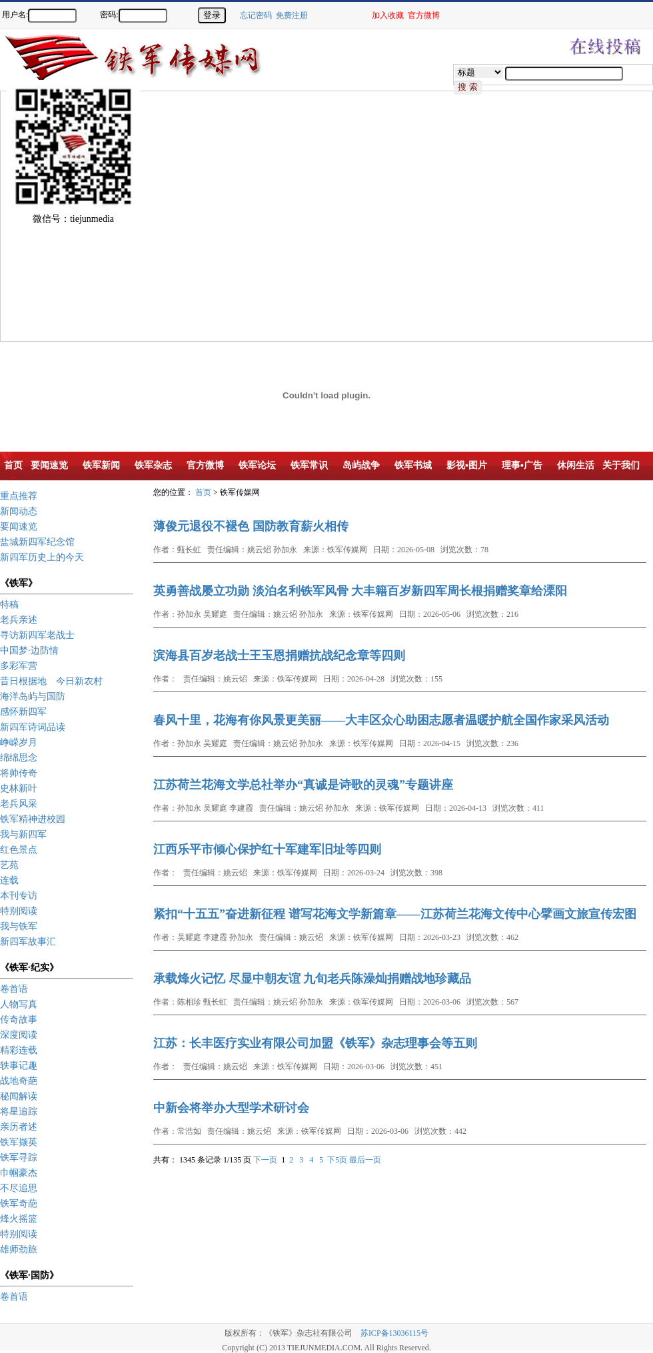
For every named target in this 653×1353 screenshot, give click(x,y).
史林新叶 (18, 788)
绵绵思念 (18, 758)
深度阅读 (18, 1035)
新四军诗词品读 (32, 727)
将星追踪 (18, 1112)
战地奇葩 (18, 1081)
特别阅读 (18, 911)
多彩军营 (18, 666)
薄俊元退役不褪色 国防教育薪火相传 (250, 526)
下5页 (337, 1159)
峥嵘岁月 (18, 742)
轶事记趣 (18, 1066)
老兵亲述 (18, 620)
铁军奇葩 (18, 1203)
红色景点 (18, 850)
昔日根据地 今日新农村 (51, 681)
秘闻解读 (18, 1096)
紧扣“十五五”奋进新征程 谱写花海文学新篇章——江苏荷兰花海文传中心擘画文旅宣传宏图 (394, 914)
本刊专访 (18, 896)
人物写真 (18, 1004)
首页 (203, 492)
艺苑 (9, 865)
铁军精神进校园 (32, 819)
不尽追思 (18, 1188)
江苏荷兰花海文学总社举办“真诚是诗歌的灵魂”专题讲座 (303, 784)
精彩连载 (18, 1050)
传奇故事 (18, 1020)
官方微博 (424, 15)
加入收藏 (388, 15)
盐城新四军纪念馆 (37, 542)
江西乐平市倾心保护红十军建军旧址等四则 (267, 849)
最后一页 (365, 1159)
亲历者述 (18, 1127)
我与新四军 (23, 834)
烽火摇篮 (18, 1219)
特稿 (9, 605)
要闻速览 (18, 527)
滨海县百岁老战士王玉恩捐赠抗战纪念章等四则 (279, 655)
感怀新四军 (23, 712)
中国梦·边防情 (29, 651)
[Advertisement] (125, 216)
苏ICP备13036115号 (394, 1333)
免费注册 (292, 15)
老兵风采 (18, 804)
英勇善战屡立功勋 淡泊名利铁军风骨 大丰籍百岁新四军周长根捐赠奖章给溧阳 (360, 591)
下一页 (265, 1159)
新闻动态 (18, 511)
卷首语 (14, 989)
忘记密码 (256, 15)
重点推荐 (18, 496)
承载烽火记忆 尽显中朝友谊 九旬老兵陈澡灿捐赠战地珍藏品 (312, 978)
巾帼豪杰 (18, 1173)
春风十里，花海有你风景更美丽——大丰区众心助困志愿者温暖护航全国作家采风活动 (381, 720)
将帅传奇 (18, 773)
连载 (9, 880)
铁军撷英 (18, 1142)
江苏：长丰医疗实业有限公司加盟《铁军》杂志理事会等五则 (315, 1043)
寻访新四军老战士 (37, 635)
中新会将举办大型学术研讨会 (231, 1108)
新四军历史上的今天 (42, 557)
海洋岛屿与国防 (32, 696)
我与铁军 (18, 926)
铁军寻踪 (18, 1157)
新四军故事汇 (28, 942)
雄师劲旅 (18, 1249)
